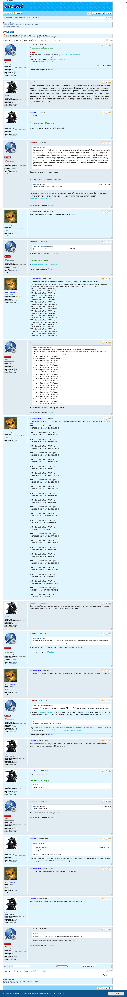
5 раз (15, 102)
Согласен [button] (116, 993)
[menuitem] (18, 13)
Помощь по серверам (71, 55)
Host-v (6, 62)
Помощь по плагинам (61, 57)
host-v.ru (51, 69)
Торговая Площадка (57, 59)
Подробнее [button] (60, 993)
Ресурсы (50, 61)
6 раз (15, 72)
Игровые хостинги (46, 712)
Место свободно (8, 23)
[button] (111, 40)
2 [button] (109, 40)
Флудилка (8, 31)
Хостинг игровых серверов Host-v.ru (44, 264)
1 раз (15, 104)
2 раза (16, 233)
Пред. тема (18, 40)
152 (13, 66)
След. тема (28, 40)
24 (12, 227)
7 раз (15, 74)
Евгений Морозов (9, 225)
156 (13, 98)
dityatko (6, 95)
